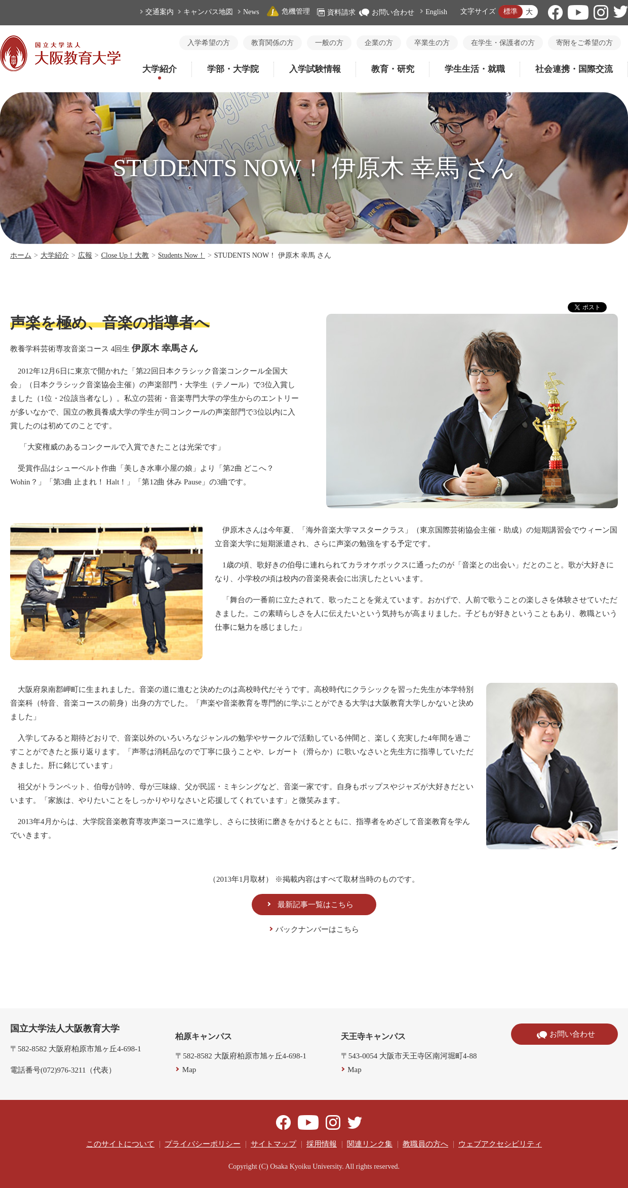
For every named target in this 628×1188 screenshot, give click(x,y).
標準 (510, 11)
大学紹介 (159, 69)
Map (189, 1070)
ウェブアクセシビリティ (500, 1144)
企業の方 (379, 43)
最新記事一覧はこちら (316, 904)
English (436, 12)
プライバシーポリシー (203, 1144)
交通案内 (159, 12)
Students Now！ (181, 255)
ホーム (20, 255)
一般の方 (329, 43)
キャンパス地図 (208, 12)
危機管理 (288, 11)
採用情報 (321, 1144)
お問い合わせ (386, 12)
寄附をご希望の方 (584, 43)
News (251, 12)
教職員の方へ (425, 1144)
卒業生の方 (432, 43)
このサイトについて (120, 1144)
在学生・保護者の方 (503, 43)
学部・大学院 (233, 69)
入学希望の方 (208, 43)
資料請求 (336, 12)
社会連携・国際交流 (574, 69)
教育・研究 (392, 69)
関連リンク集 (369, 1144)
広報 (85, 255)
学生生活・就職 (475, 69)
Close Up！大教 (125, 255)
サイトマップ (273, 1144)
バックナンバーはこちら (317, 929)
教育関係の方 (272, 43)
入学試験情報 (315, 69)
